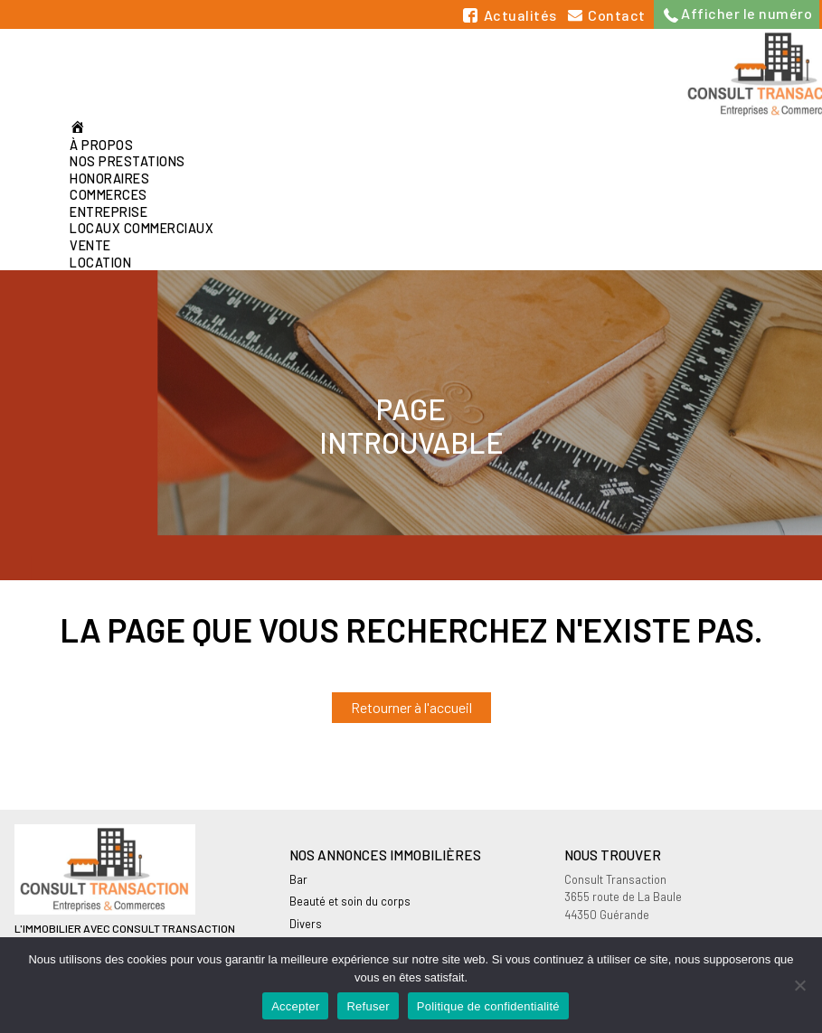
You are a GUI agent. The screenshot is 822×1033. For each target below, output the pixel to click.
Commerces (108, 194)
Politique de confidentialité (488, 1006)
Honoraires (109, 178)
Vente (90, 245)
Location (100, 262)
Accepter (295, 1006)
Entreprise (108, 212)
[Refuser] (799, 985)
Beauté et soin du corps (350, 901)
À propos (101, 145)
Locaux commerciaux (141, 228)
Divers (305, 923)
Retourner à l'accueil (411, 707)
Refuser (367, 1006)
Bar (298, 879)
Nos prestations (127, 161)
